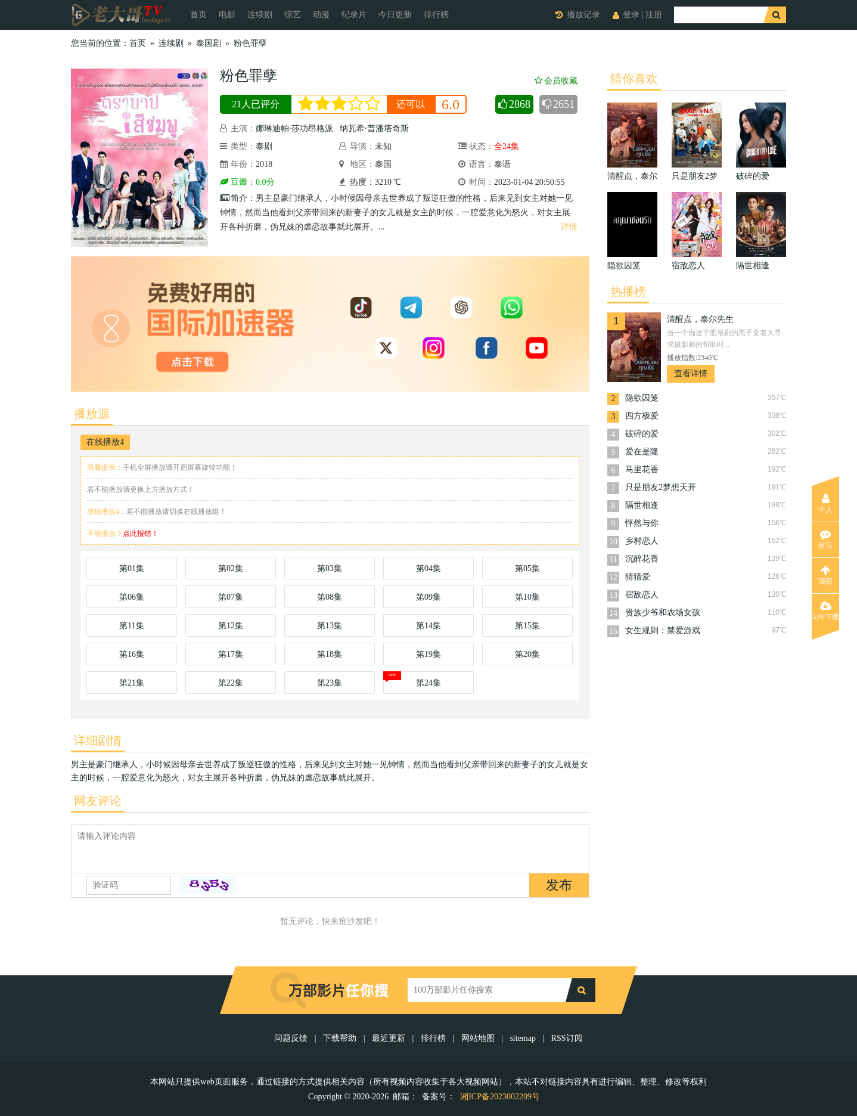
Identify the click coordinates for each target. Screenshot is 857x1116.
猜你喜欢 (634, 78)
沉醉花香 (642, 558)
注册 (653, 14)
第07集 (230, 597)
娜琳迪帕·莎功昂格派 (294, 128)
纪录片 (354, 14)
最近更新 (388, 1038)
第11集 (131, 625)
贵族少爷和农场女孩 (662, 612)
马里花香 (642, 469)
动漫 (321, 14)
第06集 (131, 597)
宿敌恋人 (642, 594)
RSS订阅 (567, 1038)
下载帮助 (339, 1038)
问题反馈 (292, 1038)
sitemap (523, 1038)
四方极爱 (642, 415)
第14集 (428, 625)
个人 (825, 504)
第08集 (329, 597)
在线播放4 (105, 442)
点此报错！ (141, 533)
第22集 (230, 682)
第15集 (527, 625)
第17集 (230, 654)
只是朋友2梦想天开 (660, 487)
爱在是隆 (642, 451)
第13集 (329, 625)
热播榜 (628, 291)
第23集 (329, 682)
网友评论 (98, 800)
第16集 (131, 654)
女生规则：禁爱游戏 (662, 630)
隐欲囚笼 (642, 397)
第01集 (131, 568)
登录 (631, 14)
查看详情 (690, 373)
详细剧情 (98, 740)
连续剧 (259, 14)
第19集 (428, 654)
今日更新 (395, 14)
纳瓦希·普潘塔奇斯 (374, 128)
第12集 (230, 625)
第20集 (527, 654)
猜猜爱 (637, 576)
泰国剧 (208, 43)
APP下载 (825, 611)
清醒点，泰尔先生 (700, 319)
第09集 (428, 597)
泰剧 (264, 146)
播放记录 (583, 14)
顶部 (825, 575)
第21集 (131, 682)
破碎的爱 (642, 433)
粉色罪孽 (250, 43)
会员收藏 (556, 80)
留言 (825, 539)
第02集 (230, 568)
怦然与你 (642, 523)
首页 (198, 14)
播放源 (92, 413)
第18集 (329, 654)
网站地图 (478, 1038)
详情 (569, 226)
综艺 (292, 14)
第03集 (329, 568)
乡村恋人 (642, 541)
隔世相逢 (642, 505)
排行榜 (436, 14)
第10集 (527, 597)
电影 (227, 14)
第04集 (428, 568)
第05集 (527, 568)
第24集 (428, 682)
